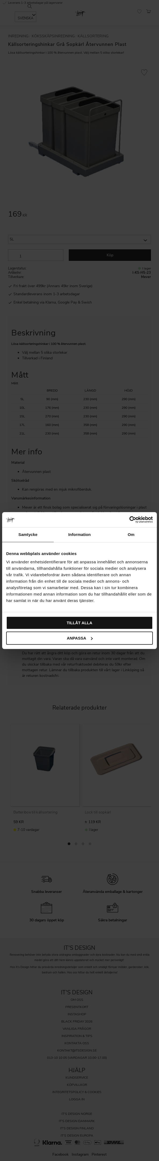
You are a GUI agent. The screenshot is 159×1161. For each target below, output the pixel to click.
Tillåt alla (79, 622)
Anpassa (80, 638)
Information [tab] (79, 534)
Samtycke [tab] (28, 534)
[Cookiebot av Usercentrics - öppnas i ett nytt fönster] (129, 519)
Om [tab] (131, 534)
